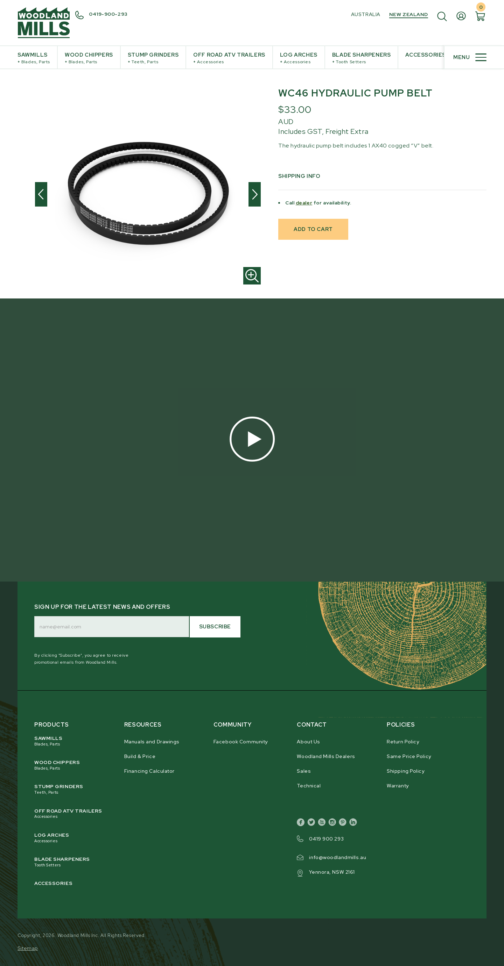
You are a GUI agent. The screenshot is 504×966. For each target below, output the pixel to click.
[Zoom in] (252, 275)
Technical (309, 786)
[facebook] (302, 823)
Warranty (397, 786)
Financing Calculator (149, 771)
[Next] (254, 194)
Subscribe (215, 626)
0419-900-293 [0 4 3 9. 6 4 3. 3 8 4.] (108, 14)
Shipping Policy (405, 771)
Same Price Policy (409, 756)
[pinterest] (344, 823)
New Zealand (408, 14)
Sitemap (28, 948)
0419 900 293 (326, 839)
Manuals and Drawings (152, 741)
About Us (308, 741)
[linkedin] (354, 823)
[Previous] (41, 194)
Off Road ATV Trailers (229, 58)
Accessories (425, 54)
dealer (304, 203)
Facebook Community (241, 741)
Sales (304, 771)
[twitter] (312, 823)
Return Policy (403, 741)
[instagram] (333, 823)
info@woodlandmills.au (337, 857)
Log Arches (298, 58)
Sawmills (34, 58)
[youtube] (323, 823)
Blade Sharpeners (361, 58)
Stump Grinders (153, 58)
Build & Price (139, 756)
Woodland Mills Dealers (326, 756)
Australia (365, 14)
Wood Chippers (89, 58)
